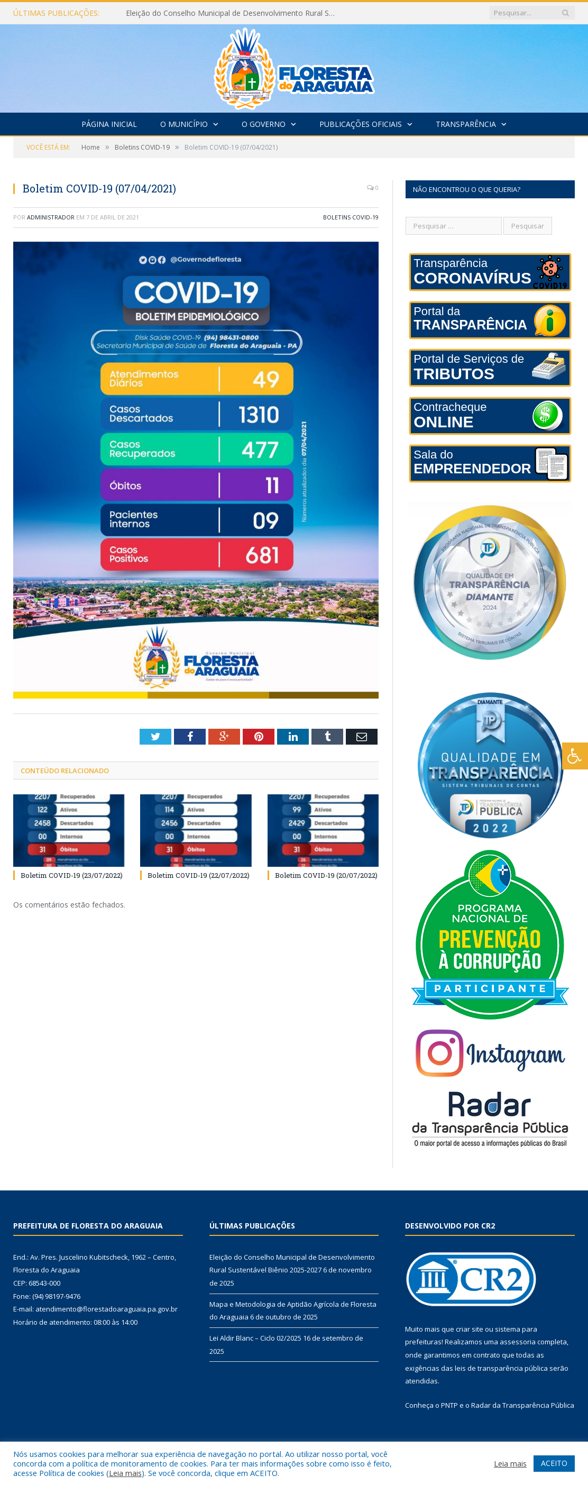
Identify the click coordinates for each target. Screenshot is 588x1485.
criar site (469, 1329)
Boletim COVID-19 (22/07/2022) (199, 875)
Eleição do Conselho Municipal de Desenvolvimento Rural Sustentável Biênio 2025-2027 (234, 13)
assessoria (518, 1341)
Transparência (466, 124)
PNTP (449, 1405)
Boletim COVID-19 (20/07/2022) (326, 875)
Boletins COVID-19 (351, 217)
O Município (184, 124)
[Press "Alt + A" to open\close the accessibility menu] (575, 755)
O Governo (264, 124)
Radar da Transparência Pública (522, 1405)
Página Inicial (109, 124)
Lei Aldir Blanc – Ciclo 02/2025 (255, 1338)
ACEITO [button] (554, 1463)
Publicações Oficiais (360, 124)
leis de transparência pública (501, 1368)
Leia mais (125, 1473)
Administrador (51, 217)
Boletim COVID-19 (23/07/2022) (72, 875)
